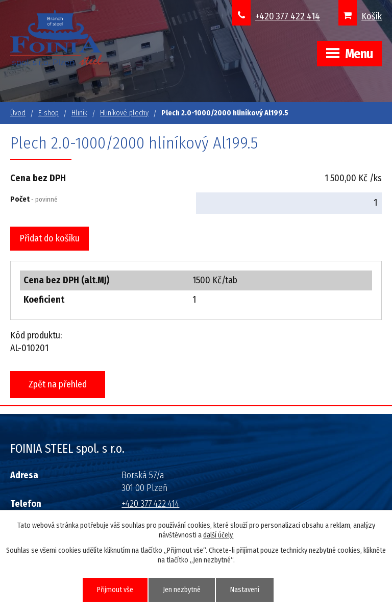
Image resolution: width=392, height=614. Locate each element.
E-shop (48, 113)
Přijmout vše (115, 589)
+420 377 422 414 (287, 16)
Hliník (79, 113)
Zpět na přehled (58, 384)
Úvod (18, 113)
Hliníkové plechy (124, 113)
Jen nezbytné (182, 589)
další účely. (218, 535)
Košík (371, 16)
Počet (34, 199)
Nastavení (244, 589)
